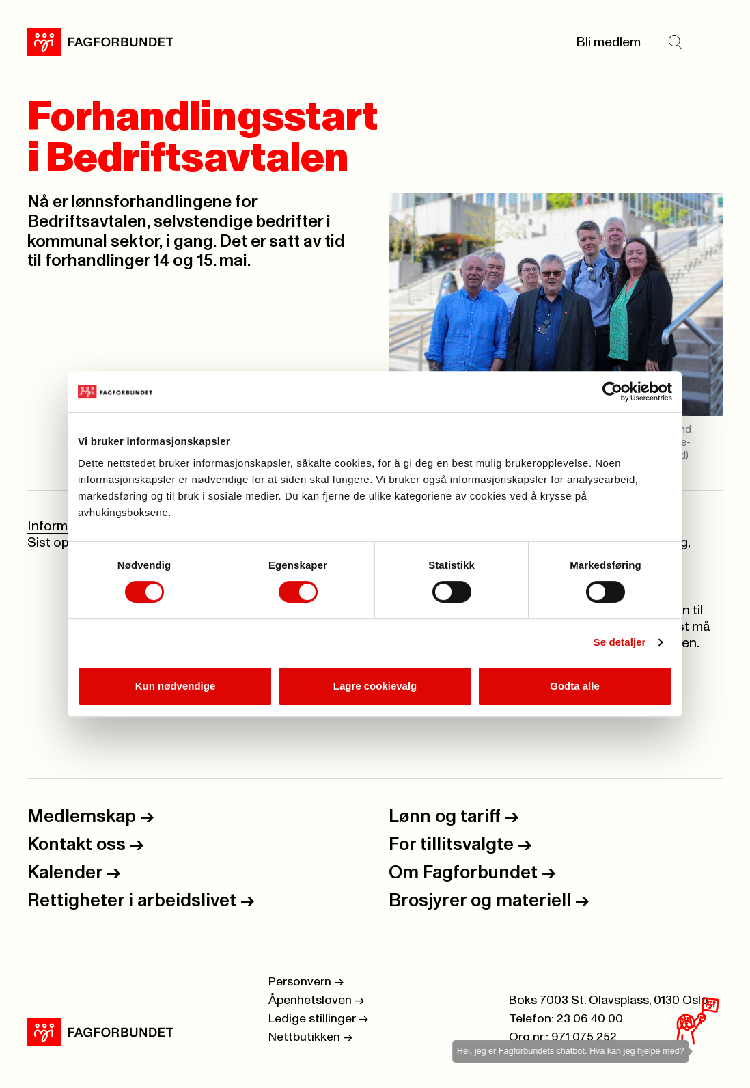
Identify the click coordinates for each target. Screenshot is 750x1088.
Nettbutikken (310, 1037)
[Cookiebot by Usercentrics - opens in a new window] (612, 391)
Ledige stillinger (318, 1019)
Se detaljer (620, 642)
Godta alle (575, 686)
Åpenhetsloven (316, 1000)
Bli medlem (608, 42)
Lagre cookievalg (375, 686)
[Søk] (675, 42)
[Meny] (709, 42)
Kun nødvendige (175, 686)
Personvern (306, 982)
